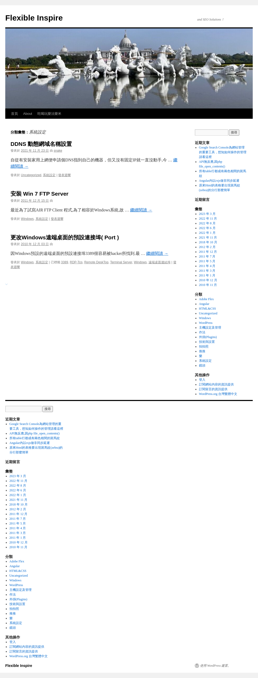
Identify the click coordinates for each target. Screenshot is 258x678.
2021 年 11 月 (208, 237)
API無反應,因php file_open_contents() (34, 433)
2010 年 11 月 (208, 285)
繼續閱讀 (141, 210)
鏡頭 (202, 365)
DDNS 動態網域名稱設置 (41, 144)
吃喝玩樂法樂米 (49, 114)
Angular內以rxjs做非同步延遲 (219, 180)
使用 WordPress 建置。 (215, 665)
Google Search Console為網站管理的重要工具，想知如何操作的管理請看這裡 (222, 152)
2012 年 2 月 (207, 247)
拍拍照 (204, 346)
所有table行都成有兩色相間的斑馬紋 (35, 438)
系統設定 (49, 175)
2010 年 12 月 (208, 280)
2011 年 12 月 (208, 252)
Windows (27, 219)
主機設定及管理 (210, 327)
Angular (204, 304)
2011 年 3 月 (207, 271)
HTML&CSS (207, 308)
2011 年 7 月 (207, 256)
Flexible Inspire (34, 17)
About (27, 114)
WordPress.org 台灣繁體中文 (218, 394)
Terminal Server (121, 262)
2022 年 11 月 (208, 218)
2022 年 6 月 (207, 228)
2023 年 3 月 (207, 214)
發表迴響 (64, 175)
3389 (64, 262)
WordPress (206, 323)
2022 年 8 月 (207, 223)
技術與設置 (207, 342)
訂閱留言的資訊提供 (213, 389)
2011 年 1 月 (207, 275)
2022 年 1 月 (207, 233)
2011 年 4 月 (207, 266)
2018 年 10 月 (208, 242)
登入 (202, 380)
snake (58, 150)
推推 (202, 351)
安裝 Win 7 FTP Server (39, 194)
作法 (202, 332)
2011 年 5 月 (207, 261)
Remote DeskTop (96, 262)
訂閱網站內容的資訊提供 (216, 384)
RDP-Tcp (76, 262)
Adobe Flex (206, 299)
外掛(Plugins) (208, 337)
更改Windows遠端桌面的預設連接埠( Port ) (65, 237)
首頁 (14, 114)
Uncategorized (31, 175)
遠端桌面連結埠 (159, 262)
